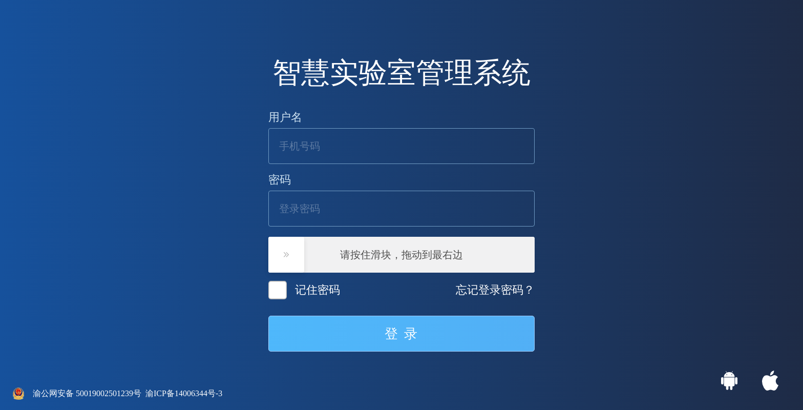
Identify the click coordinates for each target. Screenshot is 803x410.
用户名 (285, 117)
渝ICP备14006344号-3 (183, 393)
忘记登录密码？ (495, 290)
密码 (279, 180)
